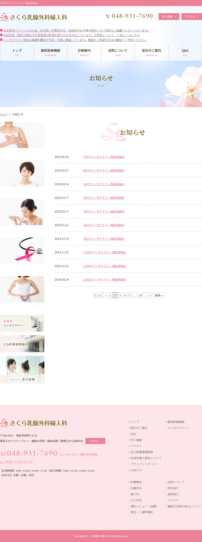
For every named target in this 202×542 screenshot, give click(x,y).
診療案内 (84, 53)
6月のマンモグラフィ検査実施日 (105, 170)
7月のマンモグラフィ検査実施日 (105, 157)
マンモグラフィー (178, 428)
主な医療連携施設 (141, 452)
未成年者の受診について (145, 458)
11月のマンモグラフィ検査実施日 (106, 266)
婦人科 (134, 494)
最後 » (159, 295)
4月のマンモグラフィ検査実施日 (105, 197)
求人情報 (169, 16)
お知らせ (135, 470)
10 (140, 295)
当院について (118, 53)
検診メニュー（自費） (144, 506)
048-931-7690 (26, 453)
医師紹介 (173, 494)
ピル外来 (136, 500)
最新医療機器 (50, 53)
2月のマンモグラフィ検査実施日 (105, 225)
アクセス (192, 16)
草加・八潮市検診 (141, 512)
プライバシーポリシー (144, 464)
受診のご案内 (151, 53)
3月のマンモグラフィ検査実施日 (105, 211)
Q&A (185, 53)
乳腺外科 (136, 488)
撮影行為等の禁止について (184, 506)
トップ (17, 53)
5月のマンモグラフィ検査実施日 (105, 184)
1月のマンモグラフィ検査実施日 (105, 238)
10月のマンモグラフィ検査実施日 (106, 279)
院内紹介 (173, 488)
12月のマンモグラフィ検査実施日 (106, 252)
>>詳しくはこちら (128, 35)
